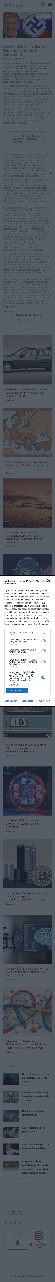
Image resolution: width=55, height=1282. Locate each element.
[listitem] (27, 634)
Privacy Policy (44, 701)
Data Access (27, 701)
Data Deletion (11, 701)
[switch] (43, 640)
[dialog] (27, 641)
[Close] (49, 581)
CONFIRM (16, 690)
